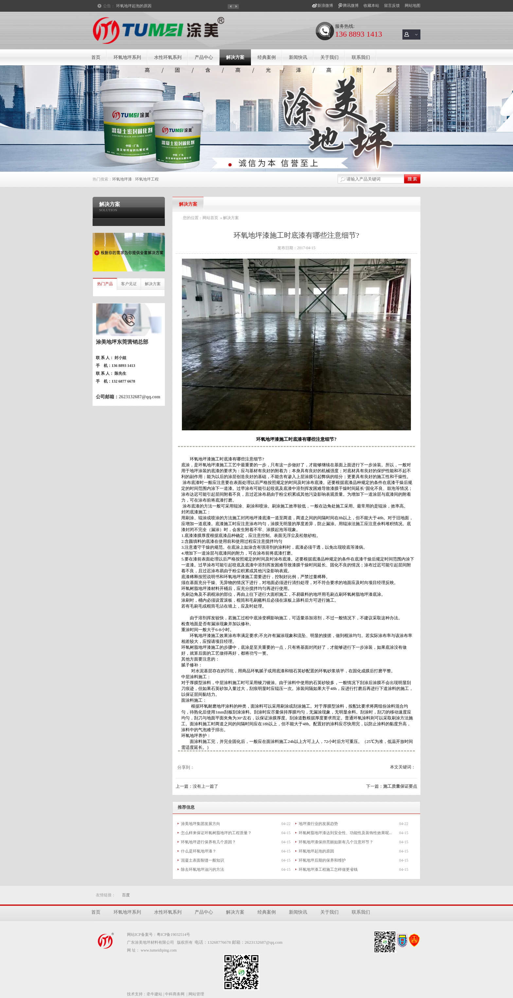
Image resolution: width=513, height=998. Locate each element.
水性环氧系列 (168, 57)
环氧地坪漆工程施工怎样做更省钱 (328, 869)
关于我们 (329, 57)
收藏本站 (371, 5)
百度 (126, 895)
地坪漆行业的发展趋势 (318, 823)
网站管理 (196, 994)
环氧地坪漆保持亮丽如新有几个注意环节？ (336, 842)
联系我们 (361, 57)
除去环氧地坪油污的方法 (202, 869)
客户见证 (129, 284)
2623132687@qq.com (139, 396)
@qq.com (274, 942)
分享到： (185, 767)
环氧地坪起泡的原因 (133, 6)
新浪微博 (325, 5)
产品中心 (204, 57)
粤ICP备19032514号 (173, 934)
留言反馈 (392, 5)
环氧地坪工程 (147, 179)
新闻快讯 (298, 57)
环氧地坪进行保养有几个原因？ (208, 842)
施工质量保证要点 (400, 786)
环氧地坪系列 (127, 57)
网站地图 (412, 5)
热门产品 (105, 284)
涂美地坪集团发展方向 (200, 823)
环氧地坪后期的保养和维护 (322, 860)
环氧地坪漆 (122, 179)
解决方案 (235, 57)
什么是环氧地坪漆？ (198, 851)
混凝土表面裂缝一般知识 (202, 860)
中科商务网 (175, 994)
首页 (95, 57)
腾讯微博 (351, 5)
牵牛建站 (154, 994)
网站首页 (210, 217)
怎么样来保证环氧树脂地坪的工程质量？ (216, 833)
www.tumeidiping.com (159, 950)
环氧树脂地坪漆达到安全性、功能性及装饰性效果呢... (345, 833)
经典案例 (266, 57)
